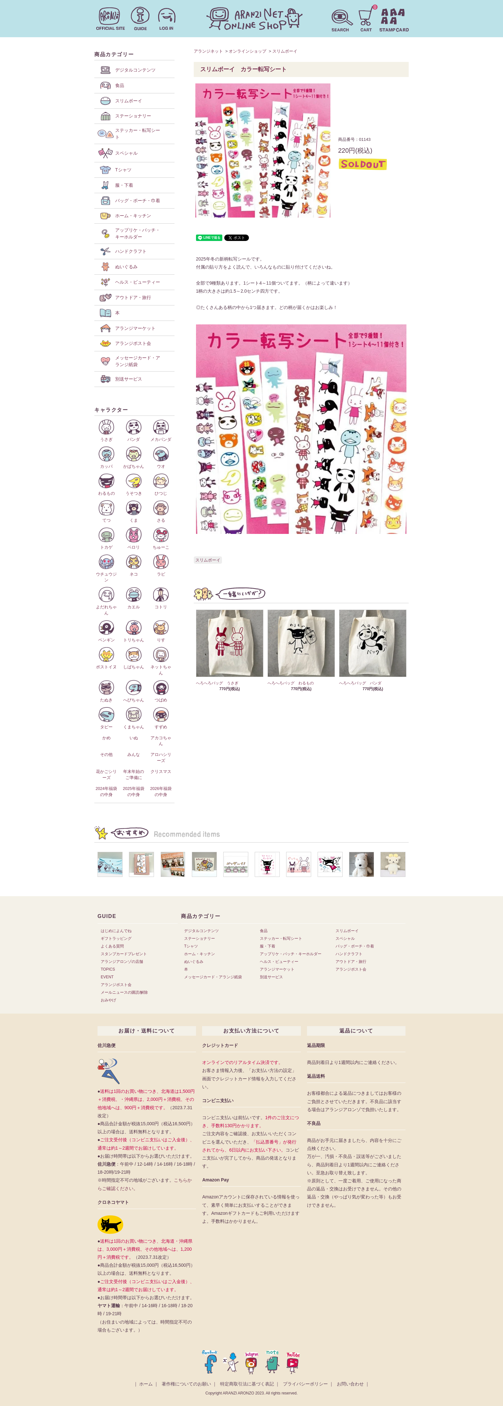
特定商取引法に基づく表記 (247, 1383)
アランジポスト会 (116, 984)
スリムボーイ (284, 51)
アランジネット (208, 51)
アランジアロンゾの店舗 (122, 961)
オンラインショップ (247, 51)
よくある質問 (112, 946)
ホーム (146, 1383)
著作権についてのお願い (186, 1383)
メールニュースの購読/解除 (124, 992)
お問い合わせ (350, 1383)
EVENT (107, 977)
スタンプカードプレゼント (124, 954)
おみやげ (108, 1000)
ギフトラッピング (116, 938)
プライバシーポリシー (305, 1383)
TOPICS (108, 969)
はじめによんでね (116, 931)
